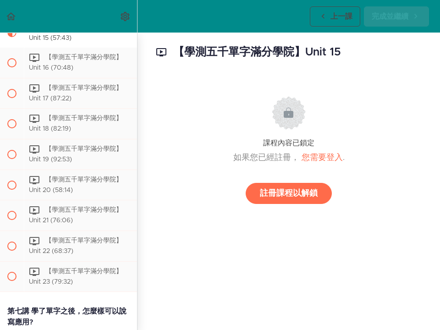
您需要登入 (322, 158)
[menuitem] (125, 16)
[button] (11, 16)
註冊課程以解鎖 (289, 193)
